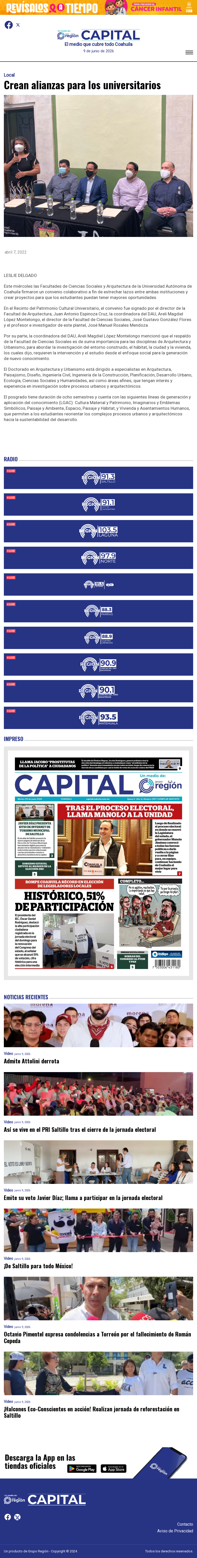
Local (9, 75)
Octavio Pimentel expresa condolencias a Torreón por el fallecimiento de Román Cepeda (97, 1337)
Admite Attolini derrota (31, 1061)
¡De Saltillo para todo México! (38, 1266)
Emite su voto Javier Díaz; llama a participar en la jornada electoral (83, 1197)
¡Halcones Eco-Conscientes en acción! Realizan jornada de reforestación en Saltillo (91, 1412)
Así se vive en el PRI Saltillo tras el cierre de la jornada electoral (80, 1129)
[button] (189, 53)
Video (8, 1054)
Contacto (185, 1524)
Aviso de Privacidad (175, 1531)
